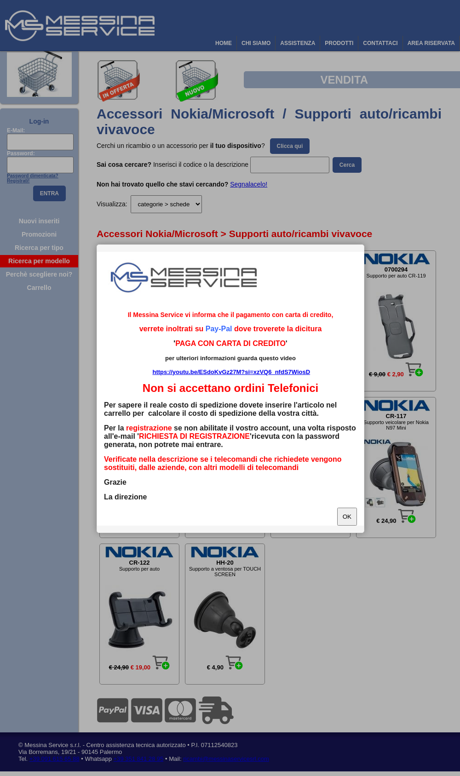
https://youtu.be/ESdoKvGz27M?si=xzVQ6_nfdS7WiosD (231, 371)
